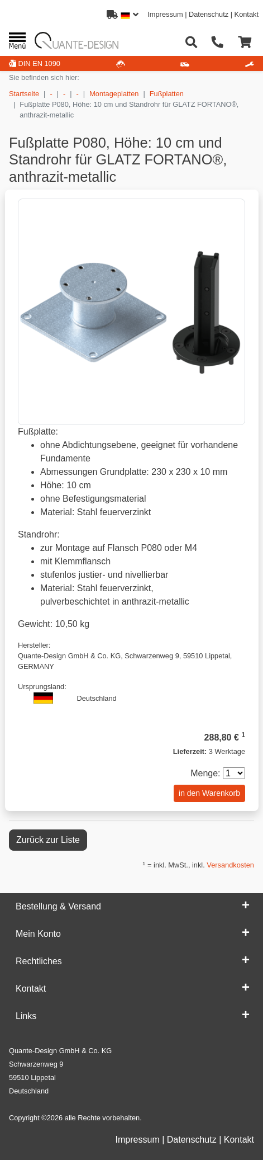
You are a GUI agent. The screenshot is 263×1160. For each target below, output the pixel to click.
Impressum (165, 14)
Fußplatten (167, 93)
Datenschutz (208, 14)
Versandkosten (230, 865)
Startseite (24, 93)
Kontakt (247, 14)
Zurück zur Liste (48, 840)
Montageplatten (113, 93)
